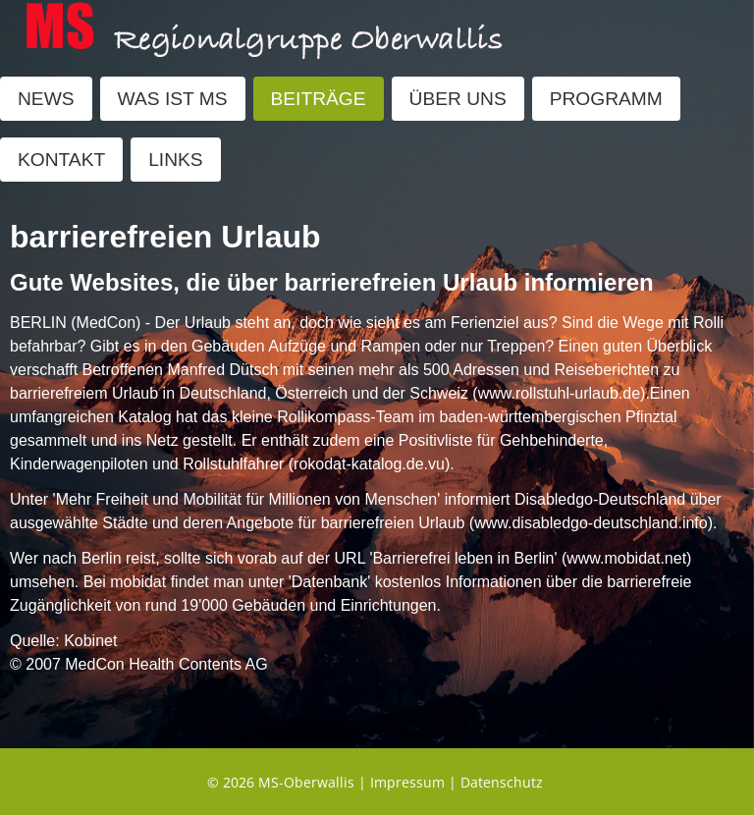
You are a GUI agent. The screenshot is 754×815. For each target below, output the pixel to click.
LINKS (175, 159)
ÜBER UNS (458, 98)
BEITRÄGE (318, 98)
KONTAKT (61, 159)
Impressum (407, 782)
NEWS (46, 98)
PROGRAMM (606, 98)
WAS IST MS (173, 98)
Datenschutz (501, 782)
